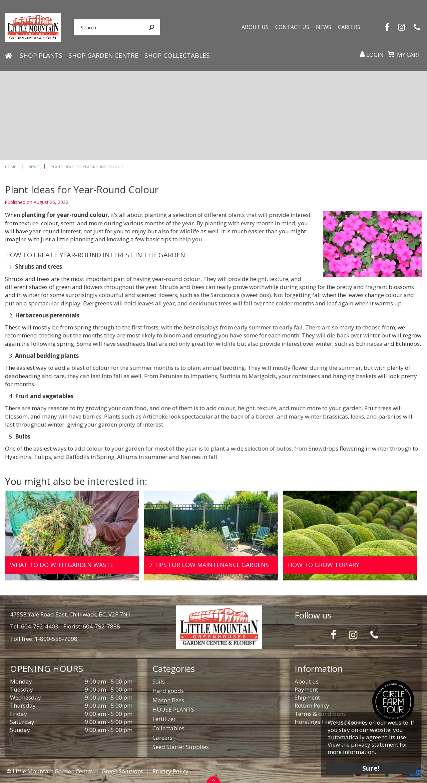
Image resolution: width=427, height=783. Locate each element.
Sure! (370, 767)
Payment (306, 689)
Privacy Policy (170, 771)
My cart (408, 55)
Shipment (307, 697)
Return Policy (312, 705)
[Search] (105, 28)
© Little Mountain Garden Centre (50, 771)
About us (307, 681)
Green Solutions (122, 771)
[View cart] (391, 54)
